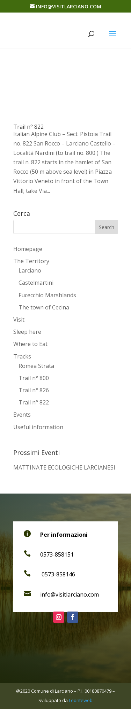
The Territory (31, 261)
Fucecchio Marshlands (47, 295)
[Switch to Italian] (65, 437)
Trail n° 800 (34, 378)
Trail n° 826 (34, 390)
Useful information (38, 427)
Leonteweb (81, 700)
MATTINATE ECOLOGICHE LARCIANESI (64, 467)
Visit (18, 319)
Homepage (27, 249)
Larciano (30, 270)
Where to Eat (30, 344)
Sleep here (27, 332)
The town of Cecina (44, 307)
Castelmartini (36, 282)
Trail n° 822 (28, 127)
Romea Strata (36, 366)
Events (22, 414)
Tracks (22, 356)
